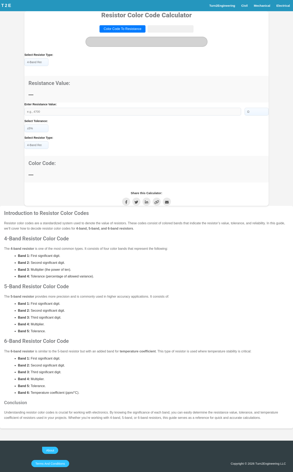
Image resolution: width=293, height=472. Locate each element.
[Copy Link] (157, 200)
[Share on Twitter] (136, 200)
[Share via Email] (167, 200)
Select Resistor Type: (38, 54)
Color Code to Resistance (122, 29)
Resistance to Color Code (170, 29)
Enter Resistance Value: (40, 104)
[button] (50, 449)
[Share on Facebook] (126, 200)
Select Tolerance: (36, 120)
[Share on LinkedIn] (146, 200)
